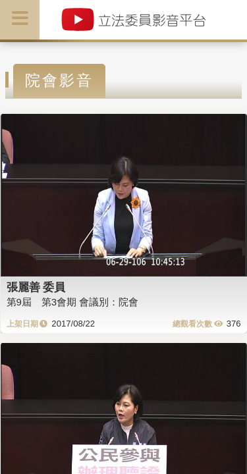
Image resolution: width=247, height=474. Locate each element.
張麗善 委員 (36, 287)
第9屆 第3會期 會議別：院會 (73, 301)
